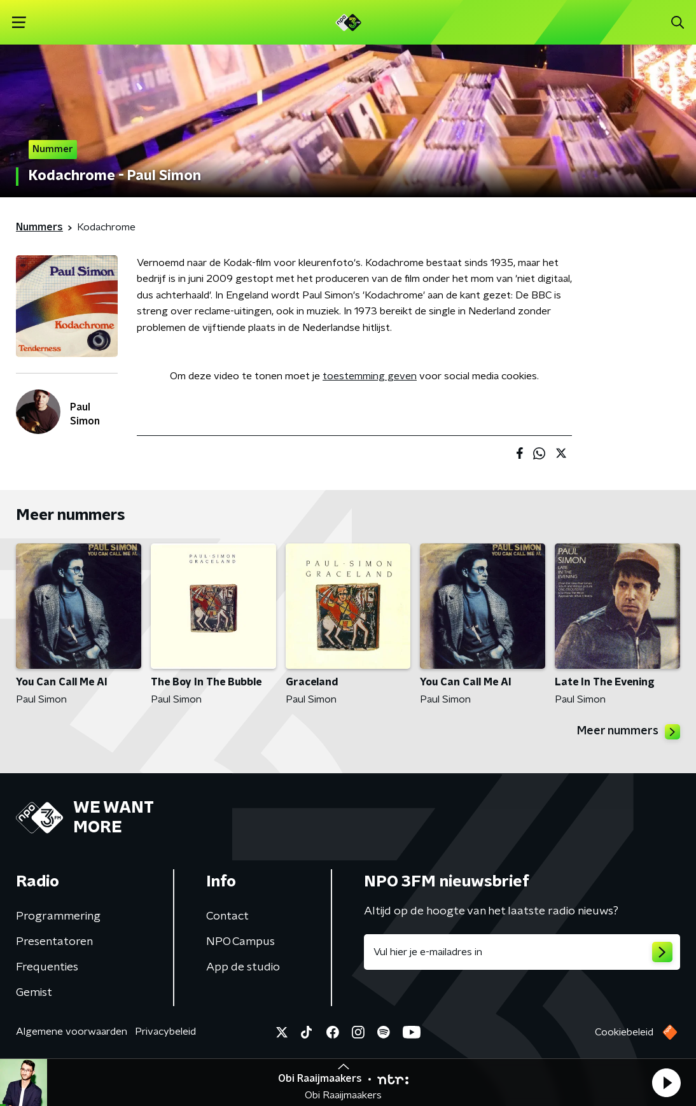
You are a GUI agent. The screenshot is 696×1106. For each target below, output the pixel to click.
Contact (227, 916)
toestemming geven (370, 376)
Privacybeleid (165, 1031)
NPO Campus (240, 942)
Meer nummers (628, 731)
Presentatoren (54, 942)
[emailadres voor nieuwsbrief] (522, 952)
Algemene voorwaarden (71, 1031)
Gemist (34, 992)
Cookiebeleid (624, 1032)
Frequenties (47, 967)
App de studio (243, 967)
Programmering (58, 916)
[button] (666, 1082)
